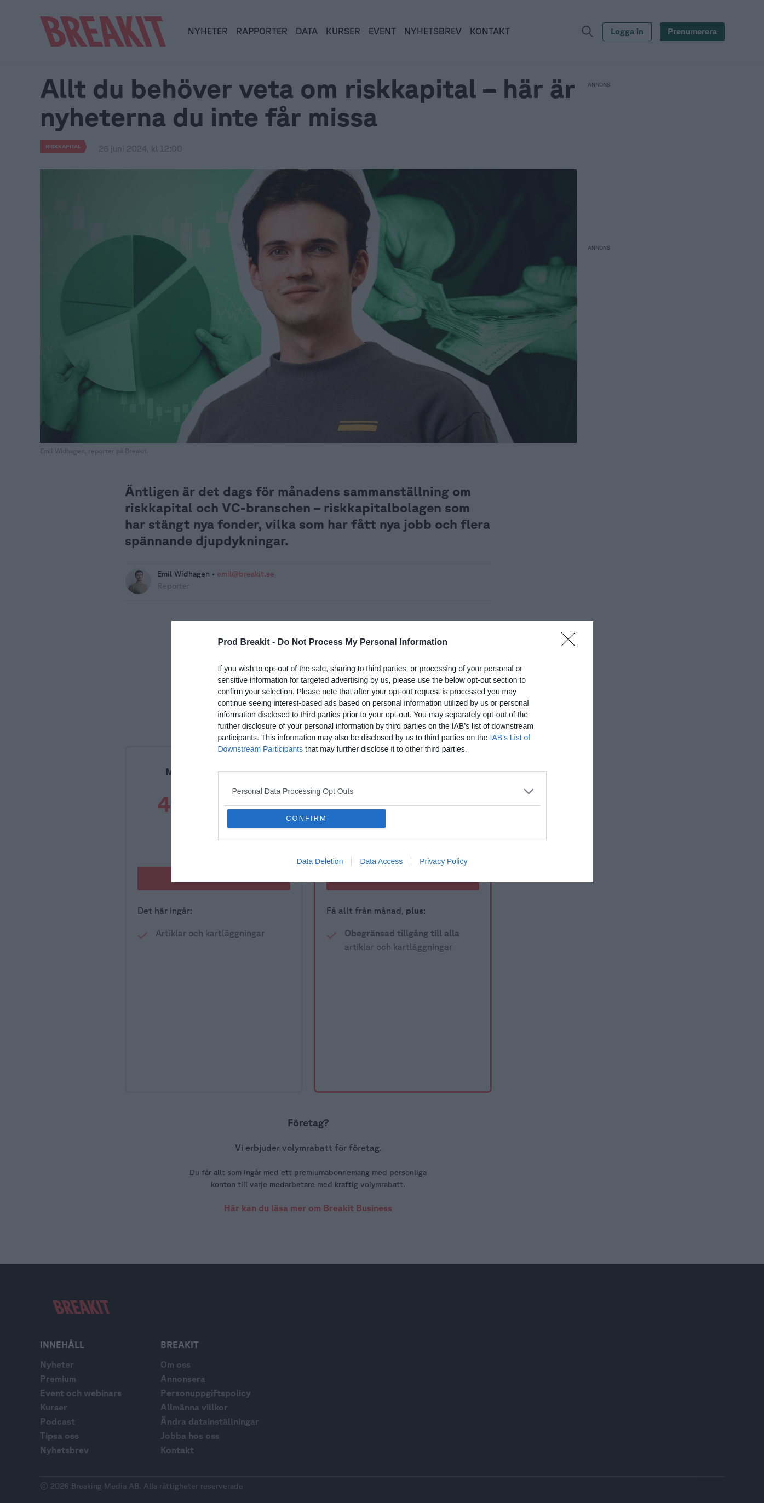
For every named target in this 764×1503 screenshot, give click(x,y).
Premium (58, 1379)
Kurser (53, 1407)
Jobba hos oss (190, 1436)
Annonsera (182, 1379)
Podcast (57, 1421)
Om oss (175, 1364)
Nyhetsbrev (64, 1450)
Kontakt (177, 1450)
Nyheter (57, 1364)
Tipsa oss (59, 1436)
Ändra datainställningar (209, 1421)
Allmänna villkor (194, 1407)
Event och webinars (81, 1393)
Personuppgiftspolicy (205, 1393)
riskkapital (63, 146)
